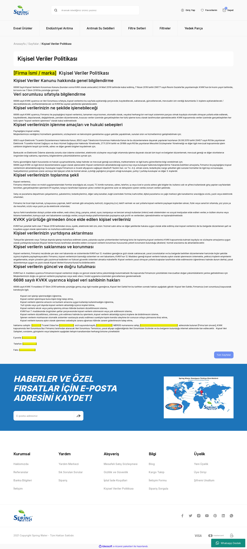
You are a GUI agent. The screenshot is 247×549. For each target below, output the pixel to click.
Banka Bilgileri (22, 480)
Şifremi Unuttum (204, 480)
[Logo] (21, 10)
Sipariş (63, 480)
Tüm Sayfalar (223, 355)
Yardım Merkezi (69, 464)
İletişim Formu (158, 480)
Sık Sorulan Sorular (71, 472)
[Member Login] (185, 10)
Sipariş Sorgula (158, 488)
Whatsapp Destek (228, 543)
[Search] (95, 10)
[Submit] (78, 416)
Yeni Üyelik (201, 464)
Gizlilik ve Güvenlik (116, 472)
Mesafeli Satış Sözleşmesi (120, 464)
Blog (152, 464)
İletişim (18, 488)
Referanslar (20, 472)
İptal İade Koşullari (115, 480)
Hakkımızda (20, 464)
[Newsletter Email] (48, 416)
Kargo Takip (156, 472)
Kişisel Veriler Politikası (119, 488)
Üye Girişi (200, 472)
